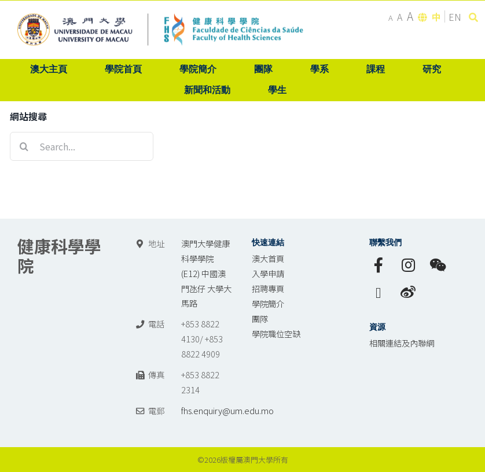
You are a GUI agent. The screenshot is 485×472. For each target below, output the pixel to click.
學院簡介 (268, 303)
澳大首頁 (268, 258)
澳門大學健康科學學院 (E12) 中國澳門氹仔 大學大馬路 (206, 273)
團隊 (260, 318)
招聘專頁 (268, 288)
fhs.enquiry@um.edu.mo (227, 410)
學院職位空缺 (276, 333)
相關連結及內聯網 (401, 343)
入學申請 (268, 273)
